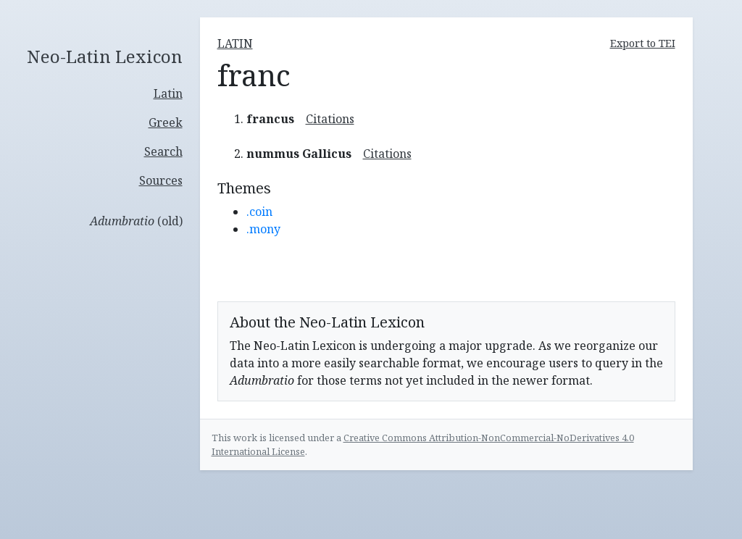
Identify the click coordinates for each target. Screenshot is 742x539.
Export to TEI (642, 43)
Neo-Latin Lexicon (105, 56)
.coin (259, 212)
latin (235, 43)
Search (163, 151)
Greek (166, 122)
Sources (161, 180)
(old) (136, 221)
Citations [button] (330, 119)
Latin (168, 93)
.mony (263, 229)
